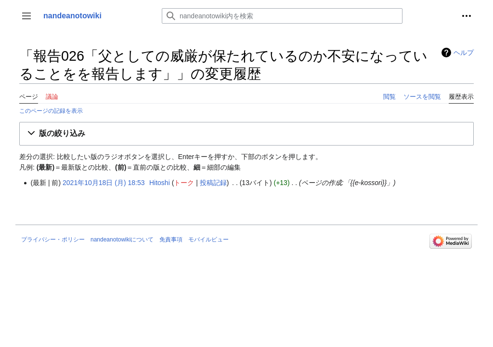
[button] (26, 16)
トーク (184, 183)
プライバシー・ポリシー (53, 239)
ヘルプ (464, 52)
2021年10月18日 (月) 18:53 (103, 183)
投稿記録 (213, 183)
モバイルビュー (208, 239)
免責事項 (170, 239)
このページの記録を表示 (51, 110)
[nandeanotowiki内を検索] (282, 16)
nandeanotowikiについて (122, 239)
